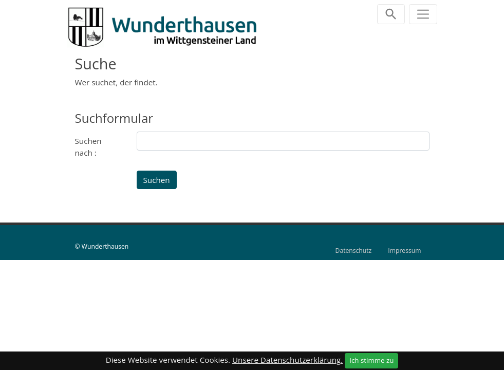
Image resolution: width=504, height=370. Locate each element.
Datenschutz (353, 250)
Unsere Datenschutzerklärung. (287, 360)
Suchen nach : (88, 147)
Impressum (404, 250)
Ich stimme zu (371, 360)
